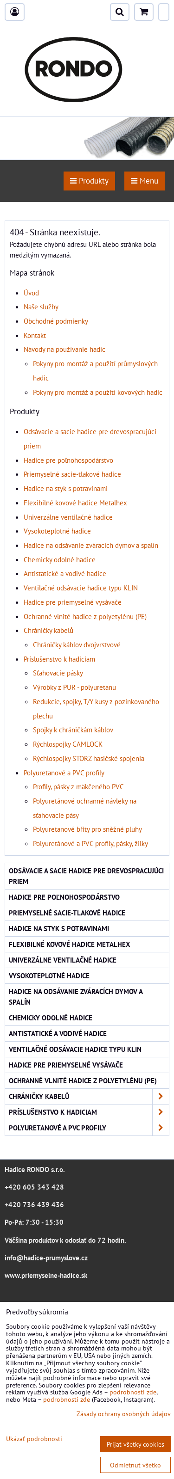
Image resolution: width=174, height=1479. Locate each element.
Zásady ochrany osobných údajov (124, 1413)
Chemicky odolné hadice (60, 559)
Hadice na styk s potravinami (66, 488)
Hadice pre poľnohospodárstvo (68, 460)
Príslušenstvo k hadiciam (59, 658)
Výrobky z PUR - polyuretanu (74, 687)
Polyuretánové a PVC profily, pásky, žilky (90, 843)
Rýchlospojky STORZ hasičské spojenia (88, 758)
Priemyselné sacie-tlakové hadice (72, 474)
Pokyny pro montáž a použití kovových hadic (97, 392)
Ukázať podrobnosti (34, 1438)
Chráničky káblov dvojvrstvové (77, 644)
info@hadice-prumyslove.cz (46, 1257)
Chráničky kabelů (48, 630)
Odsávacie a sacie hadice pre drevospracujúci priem (86, 876)
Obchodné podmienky (56, 320)
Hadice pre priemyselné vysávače (73, 602)
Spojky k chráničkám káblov (73, 729)
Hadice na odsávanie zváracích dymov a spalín (91, 545)
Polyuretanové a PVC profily (64, 772)
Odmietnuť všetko (135, 1465)
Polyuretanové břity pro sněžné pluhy (87, 829)
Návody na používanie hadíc (64, 349)
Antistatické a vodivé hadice (65, 573)
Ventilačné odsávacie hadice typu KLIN (81, 587)
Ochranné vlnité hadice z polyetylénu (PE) (85, 616)
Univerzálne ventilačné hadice (68, 517)
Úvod (31, 292)
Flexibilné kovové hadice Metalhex (75, 502)
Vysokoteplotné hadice (57, 530)
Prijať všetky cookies (135, 1444)
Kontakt (35, 335)
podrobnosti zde (133, 1391)
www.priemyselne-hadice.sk (46, 1275)
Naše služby (41, 306)
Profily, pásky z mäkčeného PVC (78, 786)
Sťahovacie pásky (58, 672)
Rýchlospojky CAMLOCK (68, 744)
